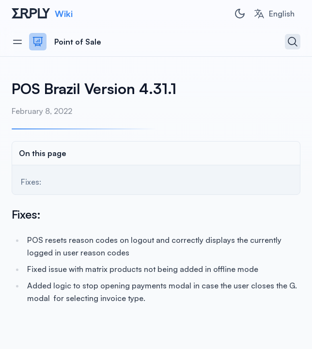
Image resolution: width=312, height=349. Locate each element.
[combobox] (274, 13)
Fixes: (31, 182)
